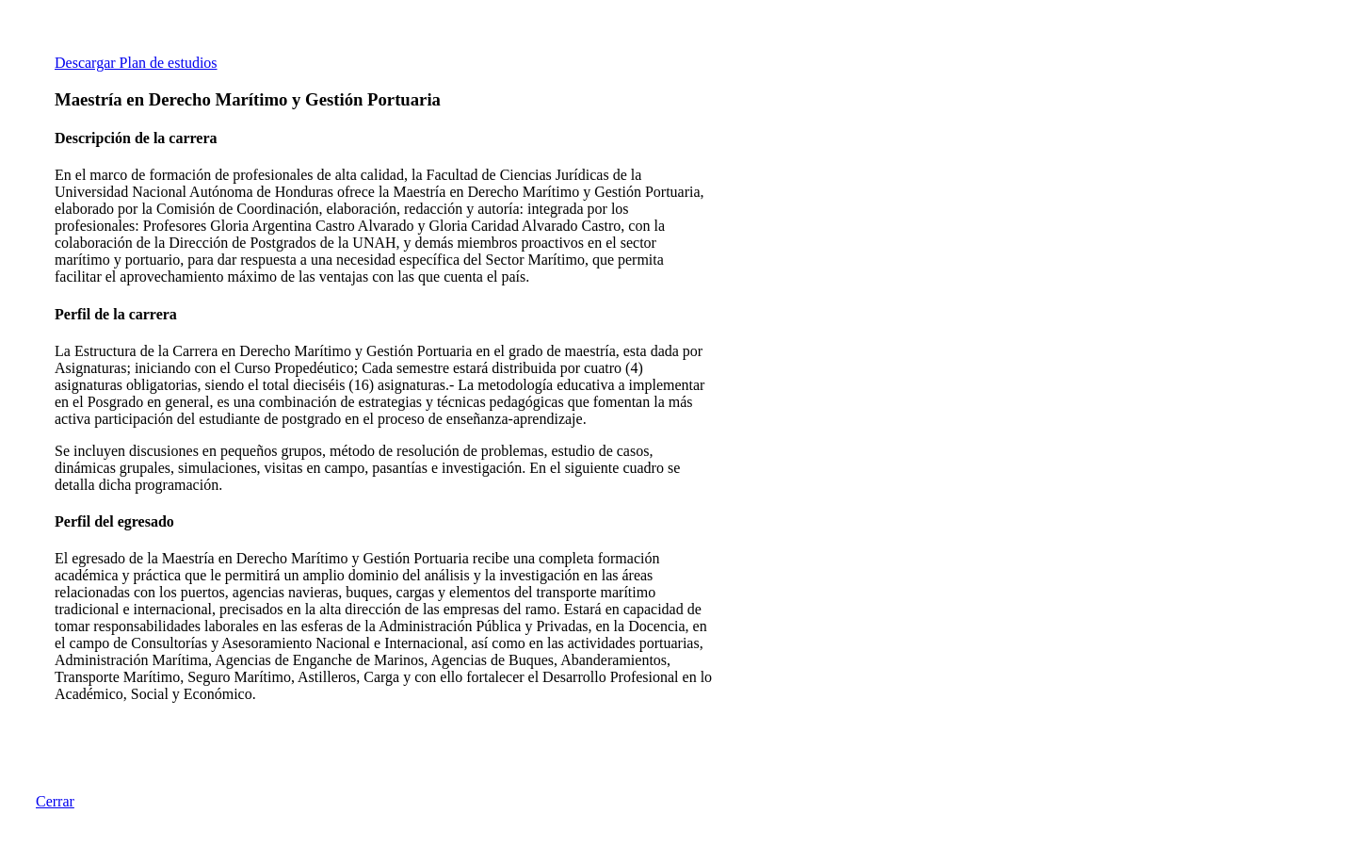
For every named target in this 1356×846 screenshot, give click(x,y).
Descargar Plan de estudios (136, 63)
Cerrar (55, 801)
